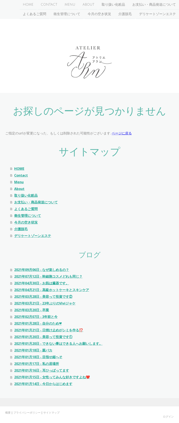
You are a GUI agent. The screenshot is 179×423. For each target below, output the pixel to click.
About (88, 5)
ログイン (168, 416)
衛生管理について (67, 14)
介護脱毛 (125, 14)
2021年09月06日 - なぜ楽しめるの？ (41, 269)
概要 (8, 412)
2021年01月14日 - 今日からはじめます (43, 383)
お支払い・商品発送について (154, 5)
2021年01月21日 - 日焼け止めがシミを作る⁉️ (48, 330)
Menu (70, 5)
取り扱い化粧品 (113, 5)
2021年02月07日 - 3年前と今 (36, 316)
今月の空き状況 (99, 14)
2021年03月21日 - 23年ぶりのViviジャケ (44, 303)
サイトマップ (51, 412)
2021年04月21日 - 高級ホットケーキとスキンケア (51, 290)
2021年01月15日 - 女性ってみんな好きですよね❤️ (52, 377)
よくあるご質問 (34, 14)
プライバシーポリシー (27, 412)
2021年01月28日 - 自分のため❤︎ (38, 323)
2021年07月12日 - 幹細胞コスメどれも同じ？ (48, 276)
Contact (49, 5)
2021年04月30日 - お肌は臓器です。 (41, 283)
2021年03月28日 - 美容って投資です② (43, 296)
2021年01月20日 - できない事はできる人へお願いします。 (58, 343)
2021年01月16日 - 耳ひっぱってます (41, 370)
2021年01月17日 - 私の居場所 (36, 363)
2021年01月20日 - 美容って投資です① (43, 336)
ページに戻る (122, 133)
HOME (28, 5)
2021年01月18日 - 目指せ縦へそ (38, 357)
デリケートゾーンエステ (157, 14)
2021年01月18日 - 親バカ (33, 350)
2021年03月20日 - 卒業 (31, 310)
